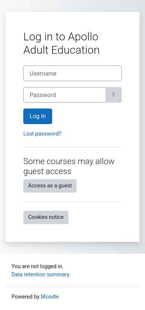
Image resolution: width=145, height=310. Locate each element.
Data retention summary (40, 274)
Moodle (50, 296)
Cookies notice (46, 217)
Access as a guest (50, 185)
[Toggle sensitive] (113, 95)
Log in (38, 116)
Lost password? (42, 133)
